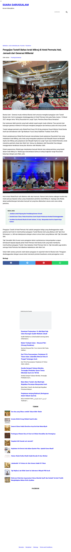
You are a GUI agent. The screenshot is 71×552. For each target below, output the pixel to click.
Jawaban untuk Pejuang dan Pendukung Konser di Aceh (26, 213)
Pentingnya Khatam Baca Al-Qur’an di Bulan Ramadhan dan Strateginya (33, 434)
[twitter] (58, 6)
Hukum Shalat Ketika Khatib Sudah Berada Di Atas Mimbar (29, 456)
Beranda (21, 547)
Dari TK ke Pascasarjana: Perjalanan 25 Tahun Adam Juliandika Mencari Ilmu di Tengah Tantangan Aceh (34, 356)
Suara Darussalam (16, 4)
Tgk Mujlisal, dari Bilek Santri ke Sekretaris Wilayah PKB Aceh (30, 471)
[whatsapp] (60, 262)
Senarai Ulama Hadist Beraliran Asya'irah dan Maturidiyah (29, 426)
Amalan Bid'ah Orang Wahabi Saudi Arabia (24, 419)
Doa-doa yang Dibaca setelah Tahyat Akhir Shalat (26, 412)
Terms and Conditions (46, 547)
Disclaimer (29, 547)
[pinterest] (44, 262)
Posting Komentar (16, 57)
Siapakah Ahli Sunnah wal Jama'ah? (22, 441)
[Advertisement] (35, 29)
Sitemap (35, 547)
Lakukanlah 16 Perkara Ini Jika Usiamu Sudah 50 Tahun (28, 463)
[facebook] (53, 6)
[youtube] (62, 6)
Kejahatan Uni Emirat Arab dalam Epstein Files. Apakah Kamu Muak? (32, 448)
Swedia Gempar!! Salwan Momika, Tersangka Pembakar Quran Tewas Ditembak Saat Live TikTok (33, 370)
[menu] (4, 11)
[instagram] (66, 6)
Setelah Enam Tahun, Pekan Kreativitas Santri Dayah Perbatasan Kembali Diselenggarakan (36, 216)
